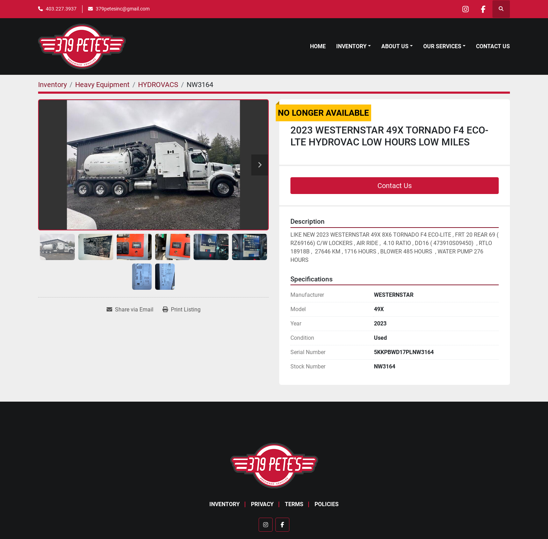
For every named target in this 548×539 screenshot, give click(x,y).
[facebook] (483, 9)
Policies (327, 504)
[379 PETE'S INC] (274, 465)
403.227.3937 (61, 9)
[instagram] (465, 9)
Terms (294, 504)
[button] (353, 46)
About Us (395, 46)
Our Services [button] (442, 46)
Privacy (262, 504)
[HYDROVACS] (158, 84)
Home (318, 46)
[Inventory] (52, 84)
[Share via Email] (130, 309)
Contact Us (493, 46)
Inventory (351, 46)
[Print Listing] (181, 309)
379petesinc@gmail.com (123, 9)
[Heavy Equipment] (102, 84)
